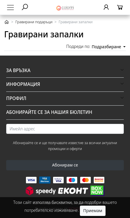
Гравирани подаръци (33, 21)
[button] (65, 70)
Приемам (92, 210)
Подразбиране (107, 46)
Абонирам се (65, 165)
